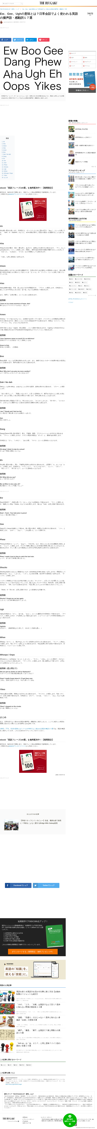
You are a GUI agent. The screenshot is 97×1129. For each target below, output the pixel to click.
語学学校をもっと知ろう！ (83, 137)
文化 (71, 282)
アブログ (70, 302)
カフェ (84, 282)
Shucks (6, 167)
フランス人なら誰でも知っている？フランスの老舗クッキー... (85, 186)
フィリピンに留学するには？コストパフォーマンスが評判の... (85, 266)
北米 (71, 57)
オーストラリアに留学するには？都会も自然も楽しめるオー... (85, 250)
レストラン (72, 285)
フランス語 (72, 289)
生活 (80, 285)
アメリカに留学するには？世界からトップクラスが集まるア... (85, 226)
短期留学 (81, 289)
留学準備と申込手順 (81, 129)
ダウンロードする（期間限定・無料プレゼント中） (33, 952)
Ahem (5, 146)
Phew (5, 165)
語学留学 (78, 292)
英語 (15, 1065)
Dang (4, 156)
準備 (71, 292)
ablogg (16, 1121)
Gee (5, 162)
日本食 (89, 289)
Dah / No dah (7, 154)
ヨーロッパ (73, 62)
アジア (72, 66)
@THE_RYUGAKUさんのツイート (77, 299)
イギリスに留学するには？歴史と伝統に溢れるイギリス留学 (85, 242)
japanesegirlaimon (11, 1078)
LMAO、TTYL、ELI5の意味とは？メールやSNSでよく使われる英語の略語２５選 (26, 728)
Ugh (5, 169)
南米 (85, 57)
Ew (5, 160)
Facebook (25, 1121)
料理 (85, 292)
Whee (5, 171)
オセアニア (87, 62)
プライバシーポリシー (28, 1119)
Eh (4, 158)
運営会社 (25, 1117)
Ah (4, 141)
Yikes (5, 175)
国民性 (77, 282)
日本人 (86, 285)
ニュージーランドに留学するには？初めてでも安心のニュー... (85, 258)
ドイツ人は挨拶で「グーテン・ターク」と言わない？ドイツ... (85, 202)
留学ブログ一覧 (27, 1123)
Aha (4, 143)
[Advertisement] (33, 858)
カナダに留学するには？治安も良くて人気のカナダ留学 (85, 234)
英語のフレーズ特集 (81, 162)
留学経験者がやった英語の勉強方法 (85, 153)
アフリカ (86, 66)
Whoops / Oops (8, 173)
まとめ (6, 177)
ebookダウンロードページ (17, 194)
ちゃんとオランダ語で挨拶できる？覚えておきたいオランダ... (85, 194)
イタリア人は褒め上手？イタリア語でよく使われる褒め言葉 (85, 210)
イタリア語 (78, 279)
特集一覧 (94, 166)
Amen (5, 150)
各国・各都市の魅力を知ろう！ (85, 145)
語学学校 (87, 279)
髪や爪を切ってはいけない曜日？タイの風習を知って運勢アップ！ (85, 178)
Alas (4, 148)
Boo (4, 152)
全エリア (72, 53)
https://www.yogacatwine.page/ (13, 1084)
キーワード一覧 (92, 295)
